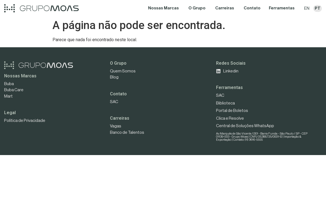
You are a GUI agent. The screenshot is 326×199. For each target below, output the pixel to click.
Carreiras (119, 118)
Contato (118, 93)
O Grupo (118, 63)
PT (317, 8)
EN (306, 8)
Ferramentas (229, 87)
